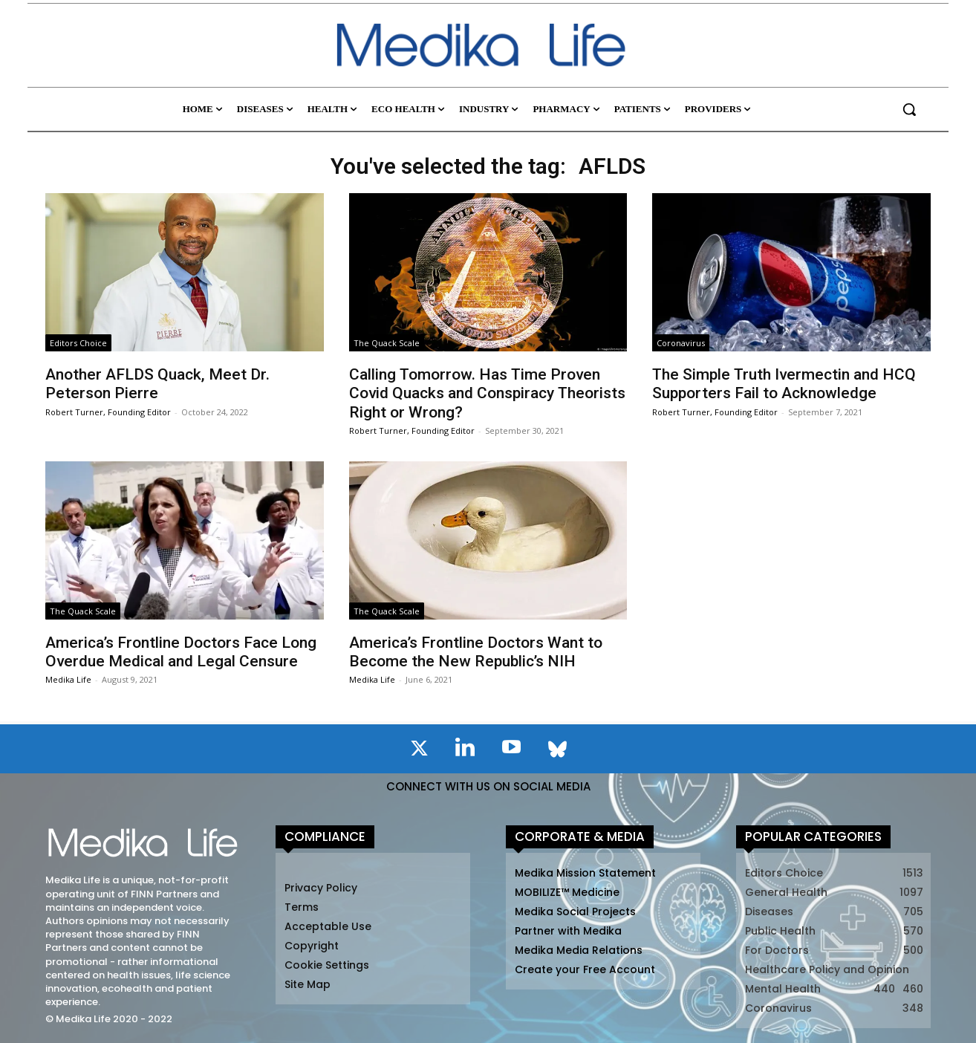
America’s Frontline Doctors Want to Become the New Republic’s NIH (475, 652)
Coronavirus (681, 342)
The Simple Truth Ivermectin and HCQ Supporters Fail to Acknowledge (784, 383)
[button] (909, 109)
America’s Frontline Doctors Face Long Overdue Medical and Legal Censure (180, 652)
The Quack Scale (387, 342)
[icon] (418, 751)
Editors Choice (78, 342)
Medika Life (68, 679)
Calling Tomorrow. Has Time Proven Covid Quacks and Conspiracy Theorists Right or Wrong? (487, 392)
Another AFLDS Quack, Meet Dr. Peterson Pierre (157, 383)
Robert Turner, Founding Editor (108, 411)
